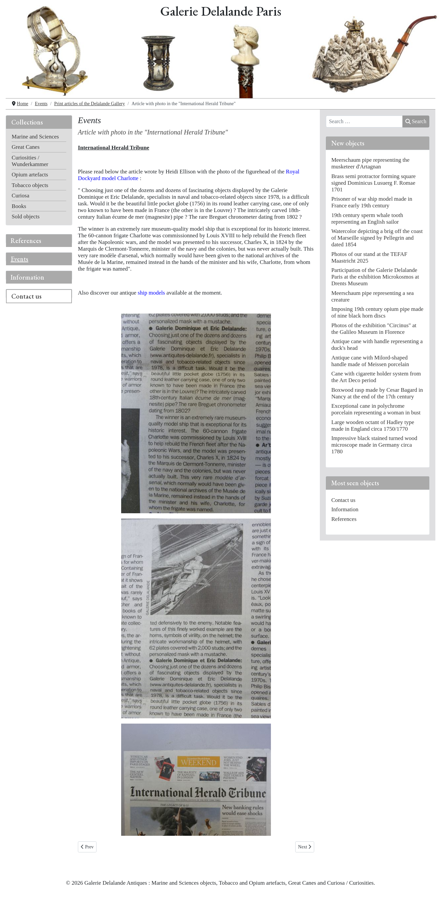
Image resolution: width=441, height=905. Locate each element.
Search (415, 121)
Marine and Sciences (35, 136)
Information (27, 277)
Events (19, 259)
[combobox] (364, 121)
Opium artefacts (30, 174)
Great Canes (26, 147)
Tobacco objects (30, 185)
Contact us (26, 296)
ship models (151, 293)
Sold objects (26, 216)
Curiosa (20, 195)
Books (19, 206)
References (26, 240)
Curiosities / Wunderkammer (30, 160)
